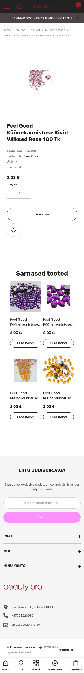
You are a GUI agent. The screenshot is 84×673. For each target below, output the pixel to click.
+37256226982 (22, 616)
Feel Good (31, 156)
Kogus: (12, 184)
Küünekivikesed (55, 30)
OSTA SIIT (65, 18)
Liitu (42, 517)
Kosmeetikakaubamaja (26, 647)
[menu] (6, 6)
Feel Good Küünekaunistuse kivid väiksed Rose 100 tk (37, 35)
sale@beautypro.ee (26, 625)
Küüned (20, 30)
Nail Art (35, 30)
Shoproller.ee (67, 650)
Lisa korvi (42, 214)
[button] (20, 666)
